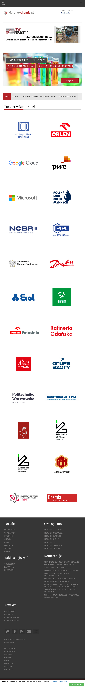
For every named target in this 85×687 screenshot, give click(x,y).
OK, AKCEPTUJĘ (76, 684)
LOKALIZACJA (44, 96)
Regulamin (9, 642)
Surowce (8, 536)
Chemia (7, 539)
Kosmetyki (9, 551)
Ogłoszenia (9, 564)
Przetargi (9, 570)
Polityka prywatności (14, 639)
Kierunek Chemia (51, 539)
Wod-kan (8, 548)
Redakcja (8, 614)
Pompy (7, 542)
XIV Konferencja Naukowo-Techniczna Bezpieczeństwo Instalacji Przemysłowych (61, 573)
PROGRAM (35, 96)
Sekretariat (9, 611)
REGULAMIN (26, 96)
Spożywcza (9, 533)
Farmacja (8, 545)
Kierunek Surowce (52, 536)
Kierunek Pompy (51, 542)
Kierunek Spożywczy (53, 533)
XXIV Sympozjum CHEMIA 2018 (57, 568)
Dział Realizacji (11, 620)
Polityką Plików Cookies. (60, 681)
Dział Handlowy (11, 617)
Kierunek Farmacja (53, 545)
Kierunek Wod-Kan (52, 548)
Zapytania (9, 567)
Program (69, 81)
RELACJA (7, 96)
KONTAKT (54, 96)
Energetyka (9, 530)
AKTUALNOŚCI (16, 96)
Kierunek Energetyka (54, 530)
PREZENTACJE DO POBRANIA (68, 96)
